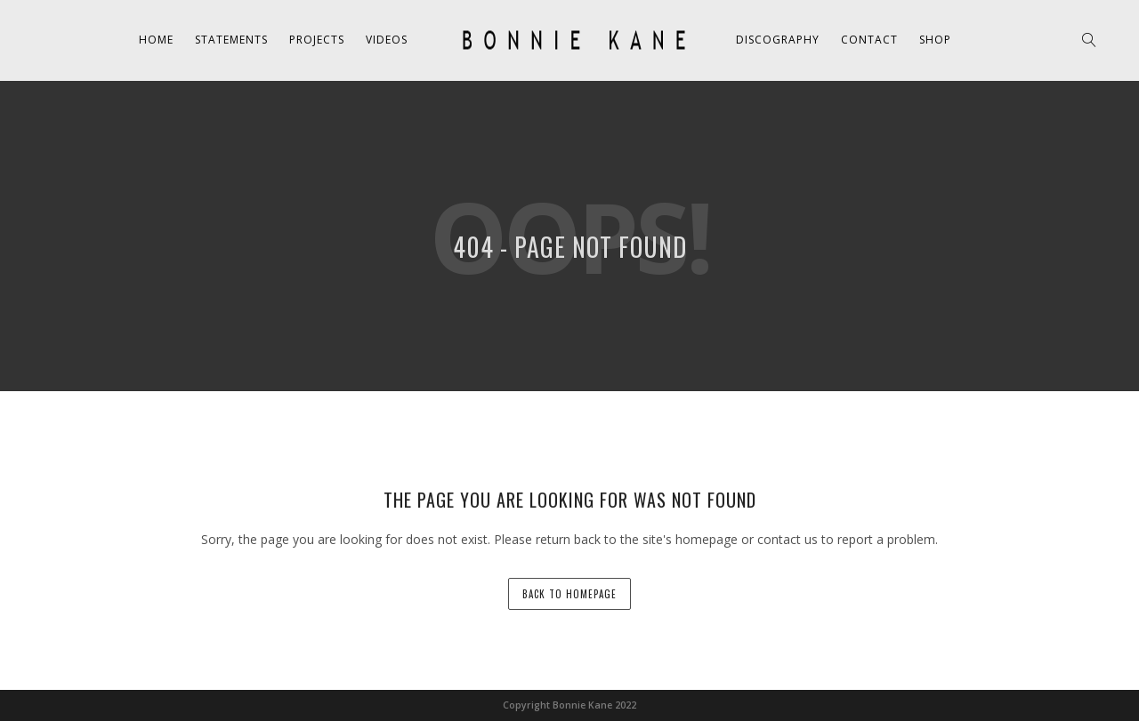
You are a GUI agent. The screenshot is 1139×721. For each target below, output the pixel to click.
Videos (387, 39)
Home (156, 39)
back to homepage (569, 594)
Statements (231, 39)
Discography (778, 39)
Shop (935, 39)
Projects (316, 39)
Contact (869, 39)
